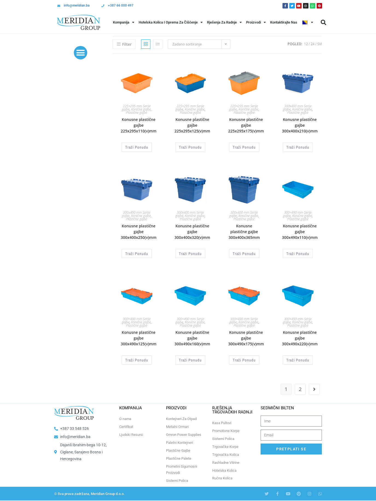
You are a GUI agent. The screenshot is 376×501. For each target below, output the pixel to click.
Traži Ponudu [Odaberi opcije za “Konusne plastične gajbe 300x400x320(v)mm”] (190, 252)
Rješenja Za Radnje (224, 22)
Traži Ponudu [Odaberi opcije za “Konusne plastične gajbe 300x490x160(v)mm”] (190, 357)
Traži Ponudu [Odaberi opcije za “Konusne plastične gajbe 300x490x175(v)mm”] (244, 357)
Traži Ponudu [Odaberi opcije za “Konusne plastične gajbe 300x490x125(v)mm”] (137, 357)
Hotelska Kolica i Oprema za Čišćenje (171, 22)
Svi (319, 44)
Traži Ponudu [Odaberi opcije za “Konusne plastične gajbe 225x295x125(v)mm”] (190, 146)
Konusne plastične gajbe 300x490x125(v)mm (139, 336)
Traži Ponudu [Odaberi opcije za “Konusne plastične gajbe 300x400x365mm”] (244, 252)
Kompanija (123, 22)
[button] (323, 22)
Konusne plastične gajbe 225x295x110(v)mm (139, 125)
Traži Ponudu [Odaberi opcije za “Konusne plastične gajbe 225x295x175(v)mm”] (244, 146)
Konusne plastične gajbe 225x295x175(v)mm (246, 125)
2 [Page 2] (300, 386)
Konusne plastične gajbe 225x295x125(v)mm (192, 125)
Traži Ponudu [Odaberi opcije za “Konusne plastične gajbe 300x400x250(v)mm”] (137, 252)
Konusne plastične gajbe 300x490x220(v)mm (300, 336)
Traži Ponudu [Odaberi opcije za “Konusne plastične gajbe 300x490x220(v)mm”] (298, 357)
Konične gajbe (141, 109)
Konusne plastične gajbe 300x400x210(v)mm (300, 125)
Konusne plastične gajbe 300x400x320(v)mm (192, 230)
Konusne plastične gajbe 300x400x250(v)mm (139, 230)
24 (312, 44)
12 (306, 44)
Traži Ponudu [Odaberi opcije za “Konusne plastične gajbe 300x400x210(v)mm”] (298, 146)
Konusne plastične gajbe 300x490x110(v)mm (300, 230)
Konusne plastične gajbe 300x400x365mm (244, 230)
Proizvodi (256, 22)
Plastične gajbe (136, 112)
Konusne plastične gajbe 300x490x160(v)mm (192, 336)
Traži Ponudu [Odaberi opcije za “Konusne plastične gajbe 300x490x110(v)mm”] (298, 252)
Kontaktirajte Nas (283, 22)
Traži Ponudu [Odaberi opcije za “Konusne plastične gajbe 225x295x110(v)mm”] (137, 146)
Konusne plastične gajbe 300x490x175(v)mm (246, 336)
